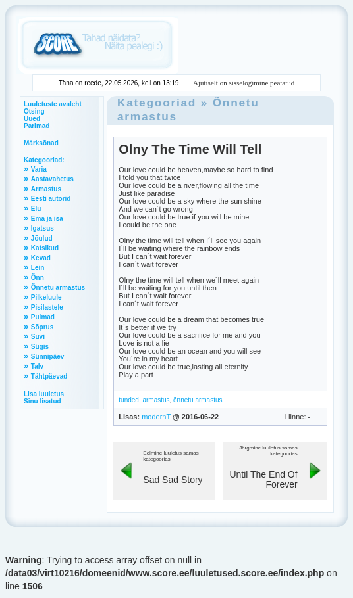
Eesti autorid (51, 198)
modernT (156, 417)
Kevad (41, 258)
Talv (37, 366)
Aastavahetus (52, 179)
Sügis (40, 346)
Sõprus (42, 327)
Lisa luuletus (44, 394)
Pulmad (43, 317)
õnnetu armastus (198, 399)
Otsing (34, 111)
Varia (39, 169)
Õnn (37, 277)
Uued (32, 118)
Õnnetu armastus (58, 287)
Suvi (38, 336)
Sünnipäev (48, 356)
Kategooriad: (44, 160)
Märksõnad (41, 143)
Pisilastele (47, 307)
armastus (155, 399)
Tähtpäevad (49, 376)
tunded (129, 399)
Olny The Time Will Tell (190, 149)
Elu (36, 208)
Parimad (36, 125)
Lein (38, 267)
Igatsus (42, 228)
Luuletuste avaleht (53, 104)
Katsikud (45, 248)
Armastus (46, 189)
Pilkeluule (46, 297)
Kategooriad (156, 102)
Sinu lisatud (42, 401)
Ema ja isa (47, 218)
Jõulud (42, 238)
